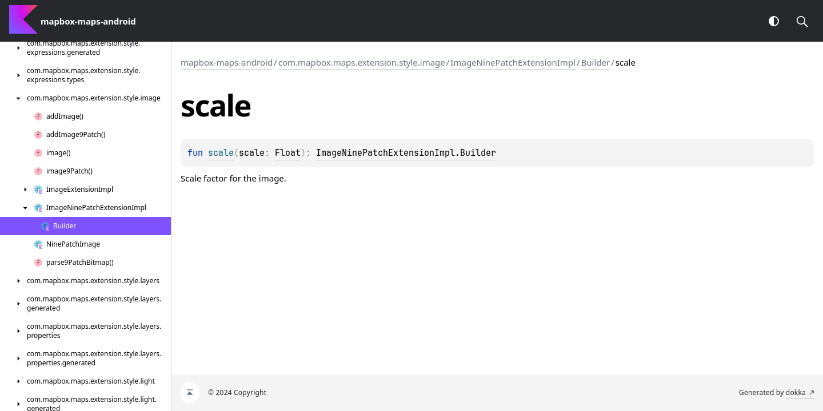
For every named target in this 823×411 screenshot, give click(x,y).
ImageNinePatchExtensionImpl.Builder (406, 153)
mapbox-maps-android (227, 62)
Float (288, 153)
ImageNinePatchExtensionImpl (513, 62)
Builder (595, 62)
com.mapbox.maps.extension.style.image (361, 62)
